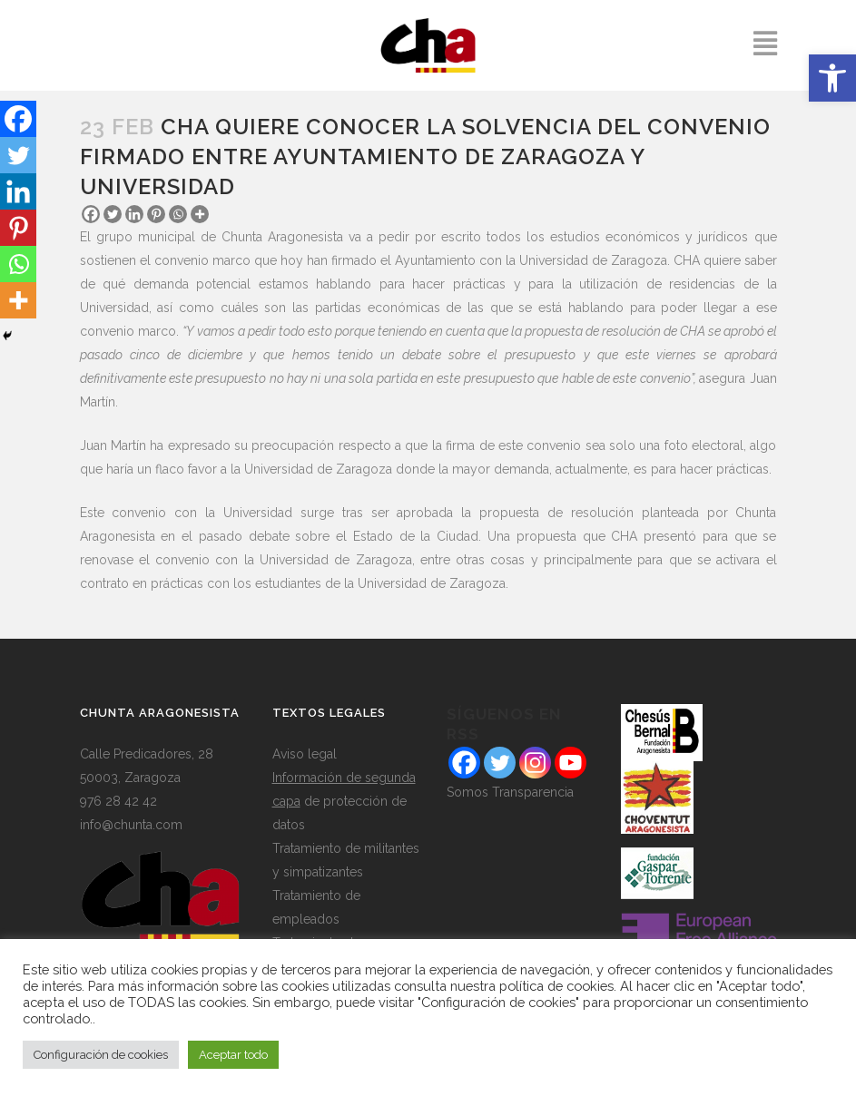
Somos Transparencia (510, 792)
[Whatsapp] (178, 214)
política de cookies (556, 985)
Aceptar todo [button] (233, 1055)
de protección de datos (344, 801)
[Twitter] (112, 214)
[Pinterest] (156, 214)
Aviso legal (304, 754)
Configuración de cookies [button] (101, 1055)
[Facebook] (91, 214)
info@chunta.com (131, 824)
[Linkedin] (134, 214)
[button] (832, 78)
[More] (200, 214)
